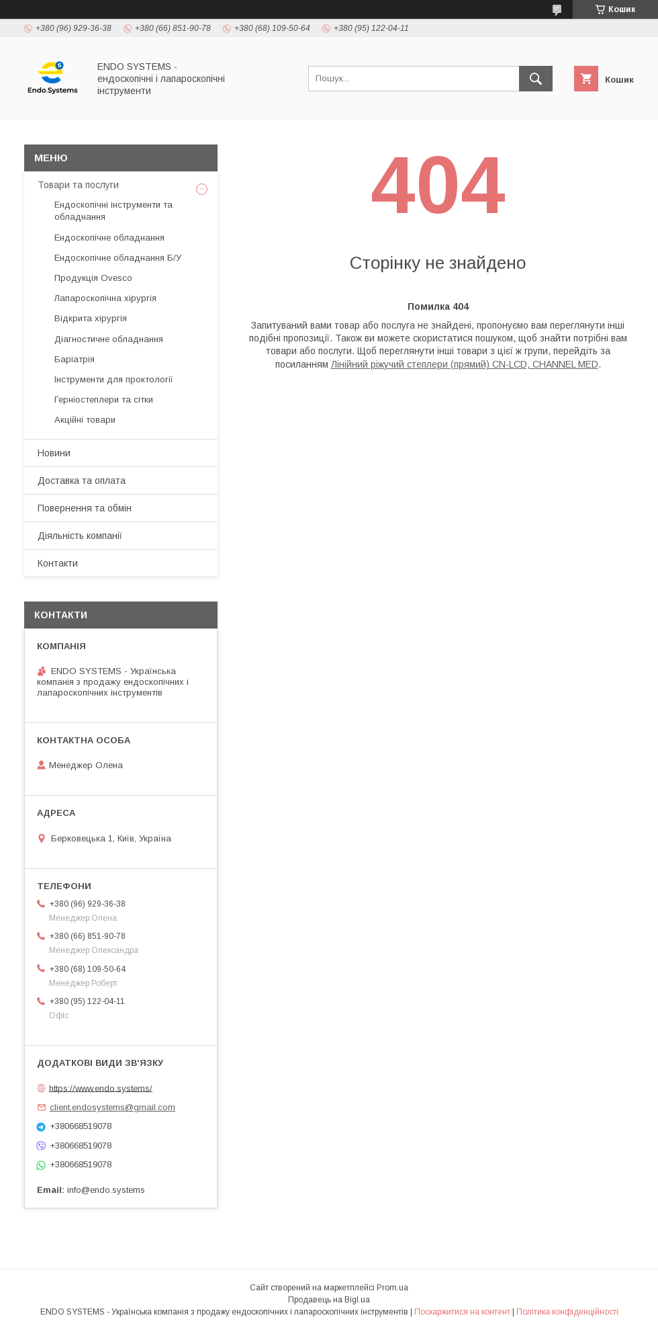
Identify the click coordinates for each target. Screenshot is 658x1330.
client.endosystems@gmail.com (112, 1107)
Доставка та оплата (82, 480)
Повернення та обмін (85, 508)
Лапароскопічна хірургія (105, 298)
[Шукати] (536, 78)
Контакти (58, 563)
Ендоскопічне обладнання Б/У (117, 258)
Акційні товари (84, 420)
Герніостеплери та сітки (103, 399)
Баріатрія (74, 359)
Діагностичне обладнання (108, 339)
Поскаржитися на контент (462, 1312)
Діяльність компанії (80, 535)
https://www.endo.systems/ (100, 1088)
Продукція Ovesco (93, 278)
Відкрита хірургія (90, 318)
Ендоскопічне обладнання (109, 238)
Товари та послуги (78, 184)
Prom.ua (392, 1287)
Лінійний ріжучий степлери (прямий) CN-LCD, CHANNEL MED (464, 364)
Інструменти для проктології (113, 379)
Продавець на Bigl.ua (329, 1299)
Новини (54, 453)
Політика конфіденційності (567, 1312)
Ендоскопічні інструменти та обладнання (113, 211)
